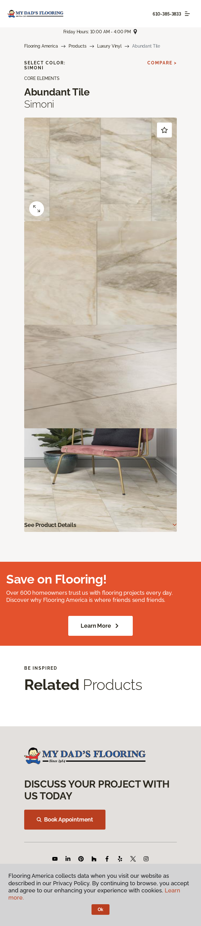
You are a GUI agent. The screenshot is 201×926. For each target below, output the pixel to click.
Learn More (100, 625)
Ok (101, 909)
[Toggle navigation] (187, 13)
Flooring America (41, 46)
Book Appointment (65, 819)
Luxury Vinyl (109, 46)
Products (78, 46)
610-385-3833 (167, 14)
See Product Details (50, 525)
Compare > (162, 62)
